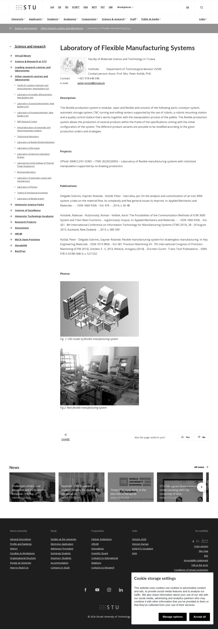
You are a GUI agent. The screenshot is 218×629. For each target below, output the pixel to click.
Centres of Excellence (28, 210)
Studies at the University (63, 539)
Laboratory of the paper (28, 148)
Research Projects (25, 221)
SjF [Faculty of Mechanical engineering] (59, 7)
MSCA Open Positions (27, 239)
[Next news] (201, 487)
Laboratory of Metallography (30, 198)
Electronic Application (62, 544)
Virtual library (23, 55)
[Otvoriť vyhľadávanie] (201, 7)
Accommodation (59, 562)
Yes (185, 437)
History (14, 548)
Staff (133, 19)
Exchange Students (61, 553)
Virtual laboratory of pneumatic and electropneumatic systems (34, 129)
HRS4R (18, 233)
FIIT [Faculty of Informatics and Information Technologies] (103, 7)
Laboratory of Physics (27, 187)
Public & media (150, 19)
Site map (203, 551)
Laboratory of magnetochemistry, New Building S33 (35, 114)
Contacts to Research (102, 567)
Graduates (70, 19)
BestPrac (20, 251)
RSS (206, 555)
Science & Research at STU (31, 61)
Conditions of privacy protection (191, 569)
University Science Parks (29, 204)
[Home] (10, 28)
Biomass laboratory (26, 172)
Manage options (173, 616)
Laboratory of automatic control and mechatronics (34, 180)
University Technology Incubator (34, 216)
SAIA (134, 553)
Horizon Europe (140, 544)
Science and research (26, 28)
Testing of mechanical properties (32, 192)
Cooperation (89, 19)
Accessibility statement (196, 560)
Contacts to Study (60, 567)
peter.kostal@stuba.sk (91, 83)
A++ (204, 540)
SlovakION (21, 245)
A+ (197, 541)
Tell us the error (199, 565)
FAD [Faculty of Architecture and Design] (85, 7)
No (201, 437)
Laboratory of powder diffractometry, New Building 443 (34, 96)
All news (199, 467)
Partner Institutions (101, 539)
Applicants (35, 19)
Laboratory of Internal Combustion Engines (33, 156)
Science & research (113, 19)
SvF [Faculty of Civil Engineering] (52, 7)
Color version (201, 546)
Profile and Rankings (21, 544)
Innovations (22, 227)
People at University (20, 562)
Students (52, 19)
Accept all (199, 616)
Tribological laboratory (28, 136)
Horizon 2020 (139, 539)
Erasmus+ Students (61, 558)
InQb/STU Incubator (142, 548)
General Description (20, 539)
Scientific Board (99, 553)
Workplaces (124, 7)
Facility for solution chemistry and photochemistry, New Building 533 (33, 87)
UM (111, 7)
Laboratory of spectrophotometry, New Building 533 (35, 105)
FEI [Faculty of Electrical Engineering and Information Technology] (66, 7)
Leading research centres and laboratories (33, 69)
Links (202, 19)
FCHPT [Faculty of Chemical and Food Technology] (76, 7)
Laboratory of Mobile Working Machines (35, 142)
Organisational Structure (23, 558)
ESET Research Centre (27, 121)
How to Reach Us (19, 567)
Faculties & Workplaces (22, 553)
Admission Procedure (62, 548)
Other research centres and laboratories (62, 28)
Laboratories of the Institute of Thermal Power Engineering (35, 165)
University (17, 19)
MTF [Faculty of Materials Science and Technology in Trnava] (94, 7)
